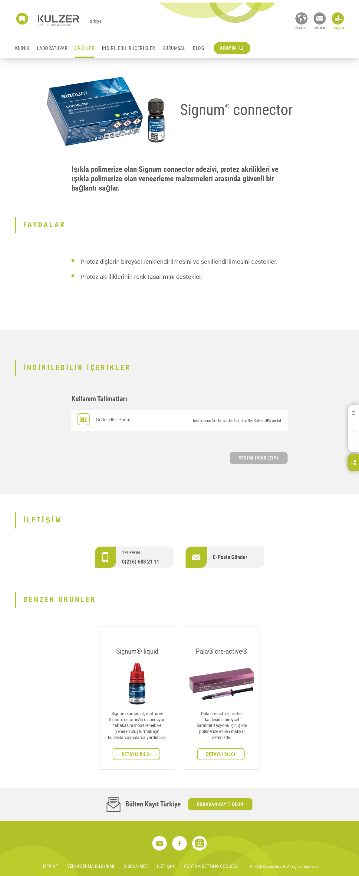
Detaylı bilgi (136, 754)
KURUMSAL (174, 48)
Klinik (22, 48)
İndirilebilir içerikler (128, 48)
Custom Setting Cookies (210, 866)
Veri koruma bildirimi (90, 866)
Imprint (49, 866)
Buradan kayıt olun (220, 804)
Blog (198, 48)
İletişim (166, 866)
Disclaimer (136, 866)
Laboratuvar (52, 48)
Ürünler (84, 48)
